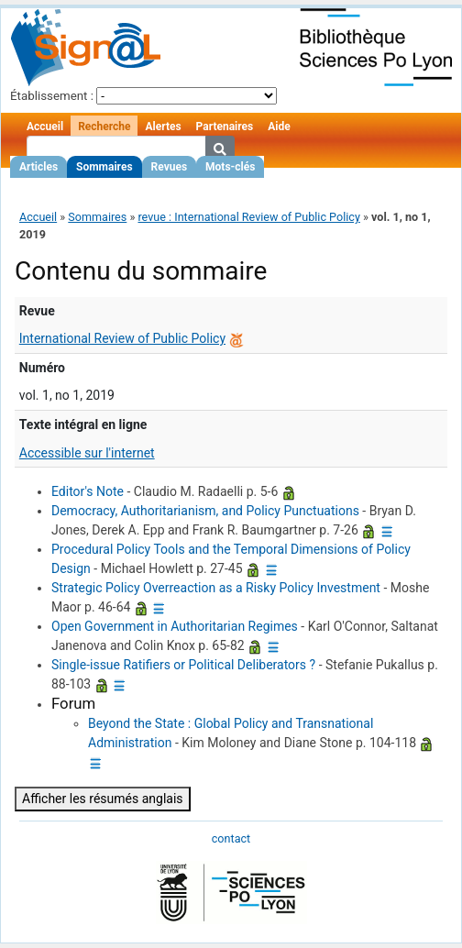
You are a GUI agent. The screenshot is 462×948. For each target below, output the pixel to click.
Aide (279, 126)
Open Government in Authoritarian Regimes (174, 626)
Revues (169, 166)
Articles (38, 166)
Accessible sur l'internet (87, 453)
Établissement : (52, 96)
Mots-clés (230, 166)
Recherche (104, 126)
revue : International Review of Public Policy (248, 217)
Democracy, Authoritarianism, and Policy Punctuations (205, 510)
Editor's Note (87, 491)
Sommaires (104, 166)
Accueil (45, 126)
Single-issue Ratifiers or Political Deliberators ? (183, 664)
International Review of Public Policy (122, 338)
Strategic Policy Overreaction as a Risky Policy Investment (215, 587)
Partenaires (225, 126)
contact (231, 838)
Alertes (163, 126)
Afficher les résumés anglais (102, 798)
